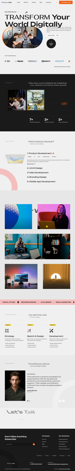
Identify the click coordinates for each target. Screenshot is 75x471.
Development (46, 156)
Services (34, 2)
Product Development (64, 448)
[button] (60, 401)
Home (18, 2)
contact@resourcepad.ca (58, 464)
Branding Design (63, 446)
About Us (26, 2)
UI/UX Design (62, 444)
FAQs (41, 2)
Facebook (39, 455)
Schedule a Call (66, 2)
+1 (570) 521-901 (36, 464)
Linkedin (54, 455)
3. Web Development (39, 173)
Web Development (63, 441)
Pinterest (62, 455)
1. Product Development (40, 153)
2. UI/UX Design (36, 168)
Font (39, 156)
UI (34, 156)
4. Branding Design (38, 177)
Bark (69, 455)
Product (54, 156)
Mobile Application (64, 439)
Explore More (31, 164)
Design (29, 156)
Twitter (47, 455)
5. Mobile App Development (42, 181)
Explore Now (51, 43)
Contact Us (48, 2)
